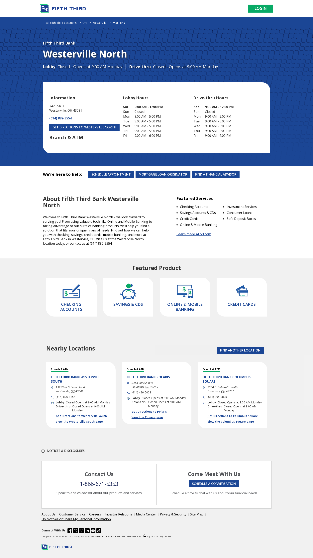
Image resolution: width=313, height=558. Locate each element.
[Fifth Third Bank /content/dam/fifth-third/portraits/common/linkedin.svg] (87, 531)
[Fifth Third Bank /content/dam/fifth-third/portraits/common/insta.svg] (81, 531)
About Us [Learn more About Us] (48, 514)
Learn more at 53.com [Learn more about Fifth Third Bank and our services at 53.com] (193, 234)
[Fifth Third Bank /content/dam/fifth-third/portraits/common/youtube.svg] (93, 531)
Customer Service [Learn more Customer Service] (72, 514)
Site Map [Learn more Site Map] (196, 514)
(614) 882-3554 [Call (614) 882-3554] (60, 118)
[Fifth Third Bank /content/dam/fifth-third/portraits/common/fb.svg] (69, 531)
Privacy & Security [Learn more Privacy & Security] (173, 514)
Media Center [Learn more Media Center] (146, 514)
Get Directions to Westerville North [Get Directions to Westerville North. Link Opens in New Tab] (84, 127)
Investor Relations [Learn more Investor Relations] (118, 514)
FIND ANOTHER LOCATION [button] (240, 350)
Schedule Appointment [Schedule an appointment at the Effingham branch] (111, 174)
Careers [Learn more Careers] (95, 514)
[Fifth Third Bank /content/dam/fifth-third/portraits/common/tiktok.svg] (98, 531)
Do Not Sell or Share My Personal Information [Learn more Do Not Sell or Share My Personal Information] (76, 519)
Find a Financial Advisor (215, 174)
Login (261, 8)
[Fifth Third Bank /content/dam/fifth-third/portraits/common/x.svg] (75, 531)
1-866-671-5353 (99, 484)
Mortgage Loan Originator (163, 174)
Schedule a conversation (214, 484)
